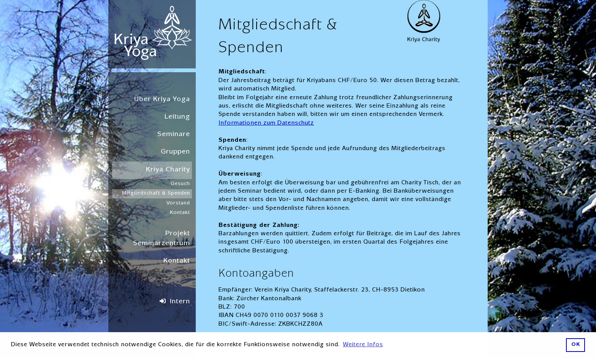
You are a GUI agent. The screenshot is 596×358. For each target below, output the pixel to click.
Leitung (177, 117)
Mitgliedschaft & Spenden (156, 193)
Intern (180, 302)
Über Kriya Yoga (162, 99)
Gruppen (175, 152)
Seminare (173, 134)
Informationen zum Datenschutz (266, 123)
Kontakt (180, 212)
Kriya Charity (168, 170)
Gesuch (180, 184)
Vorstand (178, 203)
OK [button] (575, 345)
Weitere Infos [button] (363, 345)
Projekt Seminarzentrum (161, 238)
